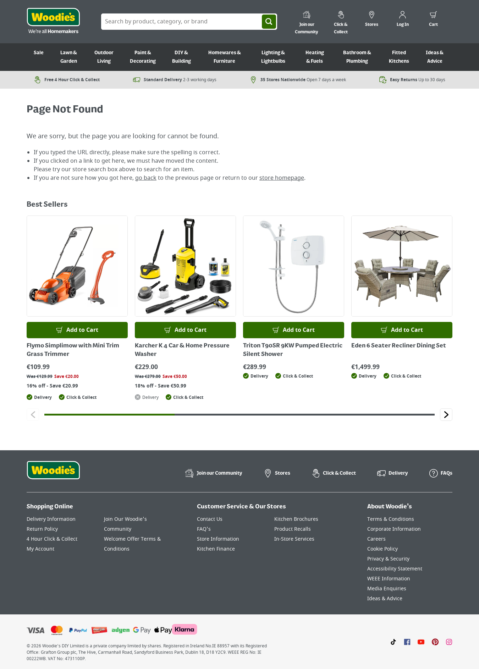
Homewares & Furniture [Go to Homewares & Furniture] (224, 57)
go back (145, 178)
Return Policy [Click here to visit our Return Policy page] (42, 529)
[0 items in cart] (433, 20)
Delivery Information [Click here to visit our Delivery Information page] (51, 519)
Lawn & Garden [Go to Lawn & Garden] (68, 57)
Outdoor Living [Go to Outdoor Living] (104, 57)
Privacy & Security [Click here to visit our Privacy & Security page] (388, 559)
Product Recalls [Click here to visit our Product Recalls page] (292, 529)
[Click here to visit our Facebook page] (407, 641)
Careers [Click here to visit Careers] (376, 539)
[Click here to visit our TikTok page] (393, 641)
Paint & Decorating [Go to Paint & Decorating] (143, 57)
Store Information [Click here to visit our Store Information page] (218, 539)
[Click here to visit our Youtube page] (421, 641)
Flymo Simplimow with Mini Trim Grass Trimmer (73, 350)
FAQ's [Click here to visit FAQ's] (204, 529)
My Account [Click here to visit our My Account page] (40, 549)
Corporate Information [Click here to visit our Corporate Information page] (394, 529)
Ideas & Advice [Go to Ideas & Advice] (435, 57)
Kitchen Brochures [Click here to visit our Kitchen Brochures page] (296, 519)
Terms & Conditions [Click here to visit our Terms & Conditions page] (390, 519)
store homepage (281, 178)
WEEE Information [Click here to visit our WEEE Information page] (388, 578)
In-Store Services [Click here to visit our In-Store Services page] (294, 539)
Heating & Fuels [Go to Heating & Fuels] (314, 57)
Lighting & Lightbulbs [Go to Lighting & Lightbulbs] (273, 57)
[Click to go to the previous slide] (33, 414)
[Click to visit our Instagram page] (449, 641)
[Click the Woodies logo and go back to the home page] (53, 21)
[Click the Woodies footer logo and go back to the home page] (53, 475)
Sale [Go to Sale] (39, 53)
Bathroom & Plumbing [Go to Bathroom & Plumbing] (357, 57)
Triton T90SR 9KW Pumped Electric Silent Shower (292, 350)
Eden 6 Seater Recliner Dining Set (398, 346)
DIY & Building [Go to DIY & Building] (181, 57)
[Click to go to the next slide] (446, 414)
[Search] (269, 21)
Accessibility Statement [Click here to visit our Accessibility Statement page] (394, 569)
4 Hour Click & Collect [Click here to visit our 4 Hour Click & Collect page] (52, 539)
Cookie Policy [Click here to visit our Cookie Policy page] (382, 549)
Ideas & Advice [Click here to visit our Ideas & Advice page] (384, 598)
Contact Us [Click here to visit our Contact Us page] (209, 519)
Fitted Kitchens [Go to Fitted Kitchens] (399, 57)
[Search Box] (189, 21)
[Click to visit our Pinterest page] (435, 641)
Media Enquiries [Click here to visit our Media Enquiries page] (386, 588)
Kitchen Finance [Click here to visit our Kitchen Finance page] (216, 549)
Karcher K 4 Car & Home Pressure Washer (182, 350)
